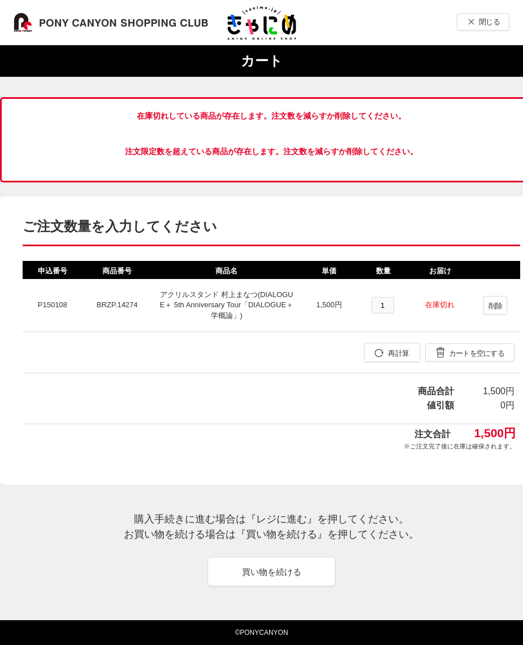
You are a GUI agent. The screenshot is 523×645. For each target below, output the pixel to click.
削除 (496, 306)
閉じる (489, 22)
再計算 (398, 353)
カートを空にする (476, 353)
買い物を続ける (271, 572)
